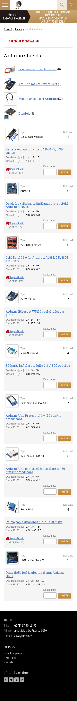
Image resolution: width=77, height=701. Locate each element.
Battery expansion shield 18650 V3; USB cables (34, 151)
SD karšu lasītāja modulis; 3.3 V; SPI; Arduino (38, 366)
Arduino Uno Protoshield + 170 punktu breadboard (33, 417)
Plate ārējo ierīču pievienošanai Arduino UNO (35, 574)
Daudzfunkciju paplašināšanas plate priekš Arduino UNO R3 (37, 205)
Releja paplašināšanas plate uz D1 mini (34, 522)
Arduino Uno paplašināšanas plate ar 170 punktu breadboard (35, 470)
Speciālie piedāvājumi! (24, 41)
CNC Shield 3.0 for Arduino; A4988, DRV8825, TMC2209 (37, 259)
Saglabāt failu (15, 169)
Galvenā (8, 29)
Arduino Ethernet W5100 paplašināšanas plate (35, 313)
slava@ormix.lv (23, 636)
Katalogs (19, 29)
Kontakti (11, 657)
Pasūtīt (64, 172)
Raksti (9, 662)
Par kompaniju (14, 653)
